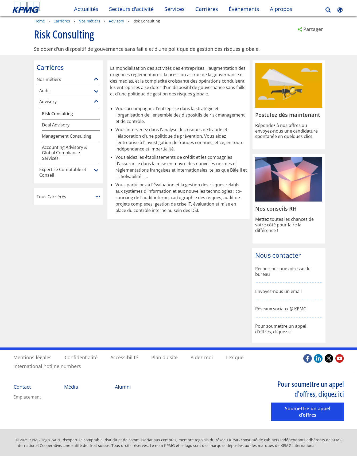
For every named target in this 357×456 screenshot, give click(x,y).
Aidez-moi (202, 357)
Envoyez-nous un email (278, 291)
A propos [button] (281, 9)
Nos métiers (89, 20)
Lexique (234, 357)
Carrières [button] (206, 9)
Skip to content (43, 7)
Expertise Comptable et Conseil (62, 172)
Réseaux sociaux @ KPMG (280, 308)
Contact (22, 386)
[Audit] (96, 91)
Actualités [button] (86, 9)
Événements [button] (244, 9)
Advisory (116, 20)
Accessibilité (124, 357)
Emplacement (27, 397)
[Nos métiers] (96, 79)
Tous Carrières (68, 196)
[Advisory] (96, 101)
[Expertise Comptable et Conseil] (96, 170)
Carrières (61, 20)
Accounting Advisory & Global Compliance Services (64, 152)
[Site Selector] (340, 10)
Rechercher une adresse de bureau (283, 271)
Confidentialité (81, 357)
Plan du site (164, 357)
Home (39, 20)
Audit (44, 90)
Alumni (123, 386)
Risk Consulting (57, 113)
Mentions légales (32, 357)
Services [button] (174, 9)
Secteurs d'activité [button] (131, 9)
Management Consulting (66, 136)
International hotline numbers (47, 366)
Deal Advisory (55, 124)
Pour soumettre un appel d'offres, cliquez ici (280, 328)
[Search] (328, 10)
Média (71, 386)
